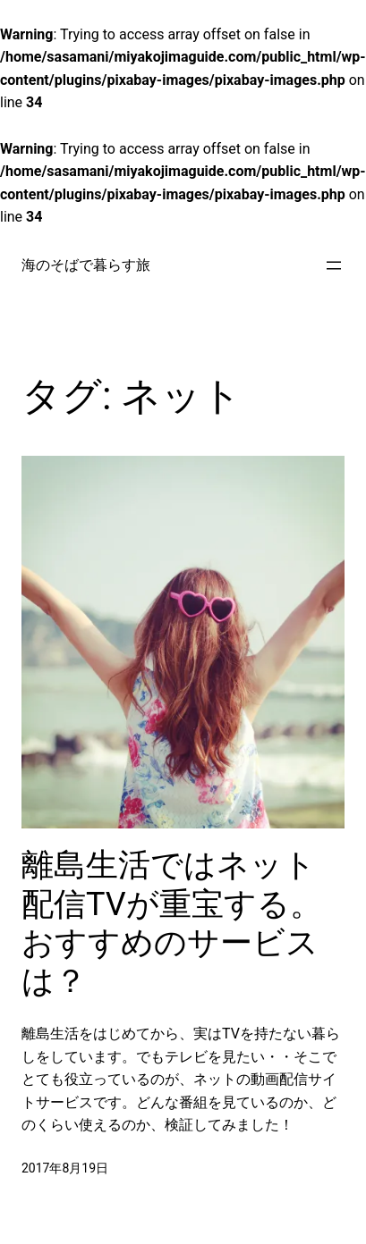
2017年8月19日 (64, 1168)
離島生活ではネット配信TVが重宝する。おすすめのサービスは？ (171, 923)
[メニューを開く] (334, 265)
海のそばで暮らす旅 (85, 264)
